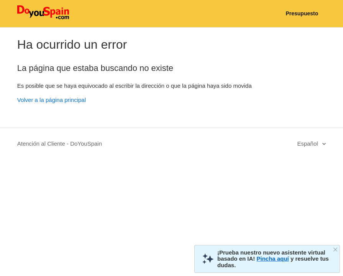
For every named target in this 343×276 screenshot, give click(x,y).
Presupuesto (302, 13)
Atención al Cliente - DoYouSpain (59, 143)
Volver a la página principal (51, 100)
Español (308, 143)
